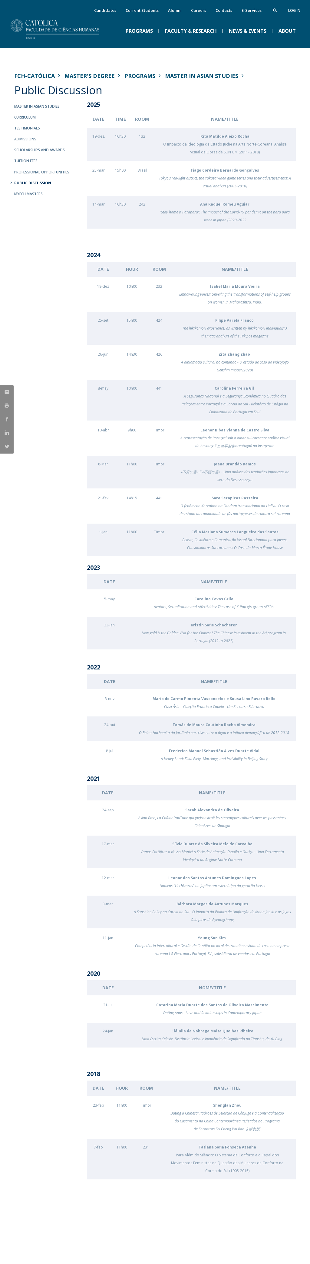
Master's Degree (89, 75)
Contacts (224, 10)
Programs (139, 75)
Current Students (142, 10)
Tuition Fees (26, 160)
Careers (198, 10)
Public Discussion (32, 183)
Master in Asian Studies (201, 75)
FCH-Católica (34, 75)
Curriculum (25, 117)
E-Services (252, 10)
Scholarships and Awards (39, 150)
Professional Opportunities (41, 172)
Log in (294, 10)
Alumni (175, 10)
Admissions (25, 139)
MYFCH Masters (28, 193)
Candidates (105, 10)
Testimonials (27, 128)
